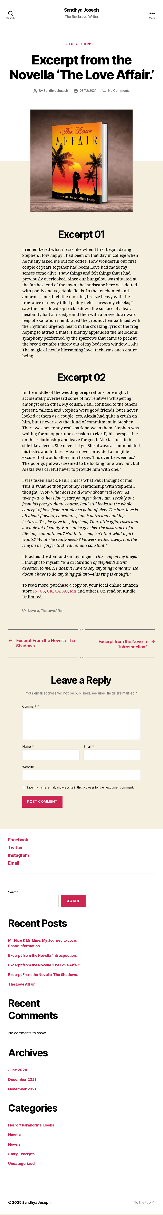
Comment (30, 707)
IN (35, 592)
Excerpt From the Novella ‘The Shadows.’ (43, 976)
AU (65, 592)
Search (13, 893)
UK (50, 592)
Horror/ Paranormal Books (31, 1126)
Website (28, 768)
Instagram (19, 856)
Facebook (19, 841)
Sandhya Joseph (81, 10)
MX (73, 592)
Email (89, 748)
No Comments (119, 92)
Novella (33, 611)
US (42, 592)
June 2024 (17, 1071)
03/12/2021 (88, 92)
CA (57, 592)
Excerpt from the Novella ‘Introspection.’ (42, 956)
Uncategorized (21, 1164)
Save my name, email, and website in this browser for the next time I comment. (80, 788)
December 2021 (22, 1080)
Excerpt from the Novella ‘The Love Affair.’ (44, 966)
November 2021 (22, 1090)
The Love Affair (53, 611)
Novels (14, 1145)
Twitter (16, 848)
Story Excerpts (81, 45)
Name (27, 748)
